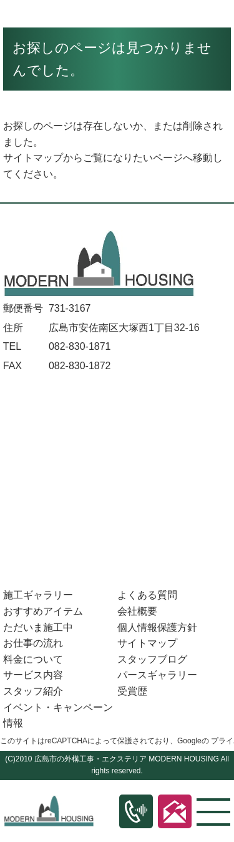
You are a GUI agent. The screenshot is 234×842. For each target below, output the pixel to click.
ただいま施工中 (38, 627)
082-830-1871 (80, 346)
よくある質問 (147, 595)
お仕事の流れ (33, 643)
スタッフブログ (152, 659)
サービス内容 (33, 675)
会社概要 (137, 611)
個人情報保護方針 (157, 627)
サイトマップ (33, 157)
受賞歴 (132, 691)
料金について (33, 659)
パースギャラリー (157, 675)
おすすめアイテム (43, 611)
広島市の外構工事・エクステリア (90, 759)
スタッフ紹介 (33, 691)
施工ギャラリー (38, 595)
